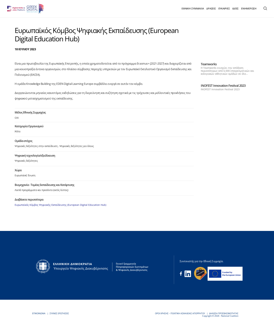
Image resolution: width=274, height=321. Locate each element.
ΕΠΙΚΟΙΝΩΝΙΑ (38, 313)
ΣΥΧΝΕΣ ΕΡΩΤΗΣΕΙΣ (59, 313)
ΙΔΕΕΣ (235, 8)
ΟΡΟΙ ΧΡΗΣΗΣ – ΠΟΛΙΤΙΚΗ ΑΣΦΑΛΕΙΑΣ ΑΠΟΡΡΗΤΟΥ (180, 313)
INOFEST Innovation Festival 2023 (223, 85)
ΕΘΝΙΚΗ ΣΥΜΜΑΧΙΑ (193, 8)
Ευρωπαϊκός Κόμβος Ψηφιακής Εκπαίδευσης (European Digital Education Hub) (60, 204)
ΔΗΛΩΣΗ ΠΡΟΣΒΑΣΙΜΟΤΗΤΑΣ (223, 313)
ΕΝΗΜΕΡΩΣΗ (249, 8)
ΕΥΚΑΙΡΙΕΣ (224, 8)
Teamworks (209, 64)
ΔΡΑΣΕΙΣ (211, 8)
